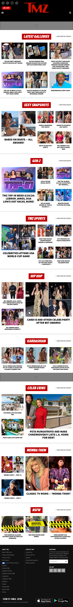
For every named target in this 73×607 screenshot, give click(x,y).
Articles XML (6, 568)
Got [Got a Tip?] (6, 8)
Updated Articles (7, 571)
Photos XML (5, 589)
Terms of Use (6, 557)
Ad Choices (5, 560)
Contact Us (29, 552)
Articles (4, 565)
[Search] (70, 12)
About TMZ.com (7, 552)
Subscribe (66, 561)
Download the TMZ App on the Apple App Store (44, 600)
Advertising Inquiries (32, 560)
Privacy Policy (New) (8, 555)
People (4, 584)
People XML (5, 587)
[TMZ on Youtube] (12, 3)
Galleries (4, 581)
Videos (4, 592)
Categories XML (7, 579)
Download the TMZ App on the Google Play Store (61, 600)
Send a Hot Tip (30, 555)
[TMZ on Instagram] (16, 3)
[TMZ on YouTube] (59, 570)
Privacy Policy (53, 557)
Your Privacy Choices (10, 563)
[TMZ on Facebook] (3, 3)
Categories (5, 576)
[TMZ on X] (7, 3)
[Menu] (2, 12)
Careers (28, 557)
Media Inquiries (30, 563)
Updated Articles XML (8, 573)
